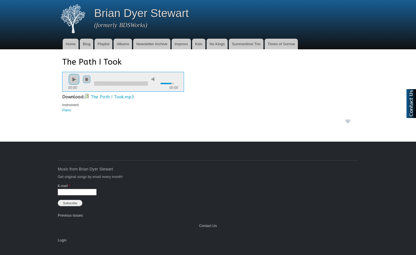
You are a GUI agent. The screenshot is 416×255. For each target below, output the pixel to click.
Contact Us (208, 226)
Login (62, 240)
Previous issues (70, 215)
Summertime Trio (246, 44)
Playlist (103, 44)
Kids (198, 44)
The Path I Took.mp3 (112, 97)
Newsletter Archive (152, 44)
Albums (123, 44)
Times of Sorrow (281, 44)
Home (71, 44)
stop (87, 79)
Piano (66, 110)
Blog (86, 44)
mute (154, 79)
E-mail (64, 185)
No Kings (217, 44)
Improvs (181, 44)
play (74, 79)
